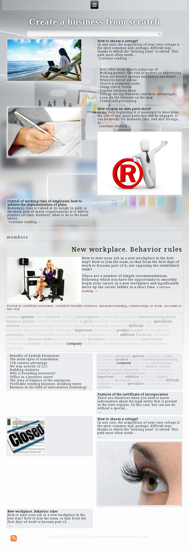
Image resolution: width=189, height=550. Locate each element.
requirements (53, 343)
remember (162, 334)
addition (127, 334)
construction (151, 339)
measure (28, 326)
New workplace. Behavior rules (127, 249)
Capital (86, 321)
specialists (163, 321)
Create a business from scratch (94, 22)
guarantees (63, 339)
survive (54, 326)
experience (93, 343)
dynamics (81, 326)
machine (101, 321)
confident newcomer (38, 306)
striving (68, 317)
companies (97, 334)
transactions (121, 321)
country (34, 343)
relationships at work (145, 306)
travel (171, 317)
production (16, 343)
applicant (15, 348)
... (100, 411)
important (83, 330)
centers (42, 321)
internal (64, 334)
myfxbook (113, 343)
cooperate (119, 326)
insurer (30, 330)
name (48, 339)
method (13, 326)
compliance (156, 343)
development (87, 317)
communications (64, 321)
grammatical (104, 330)
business (14, 321)
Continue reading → (115, 58)
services (53, 317)
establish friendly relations (76, 306)
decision (79, 334)
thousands (100, 326)
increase (34, 339)
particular (46, 330)
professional (134, 343)
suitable (32, 334)
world (42, 326)
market (137, 330)
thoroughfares (157, 330)
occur (67, 326)
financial (144, 334)
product (123, 330)
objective (15, 330)
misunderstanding (113, 306)
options (27, 317)
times (40, 317)
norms (112, 339)
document (97, 339)
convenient (16, 339)
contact (13, 317)
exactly (80, 339)
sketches (48, 334)
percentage (143, 321)
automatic (15, 334)
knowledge (110, 317)
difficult (136, 326)
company (74, 343)
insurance (65, 330)
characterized (157, 326)
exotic (113, 334)
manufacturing (152, 317)
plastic (29, 321)
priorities (129, 317)
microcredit (129, 339)
